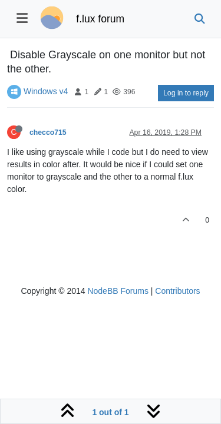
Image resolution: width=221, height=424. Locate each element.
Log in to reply (186, 93)
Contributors (177, 291)
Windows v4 (46, 91)
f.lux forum (100, 19)
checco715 (48, 132)
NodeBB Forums (117, 291)
